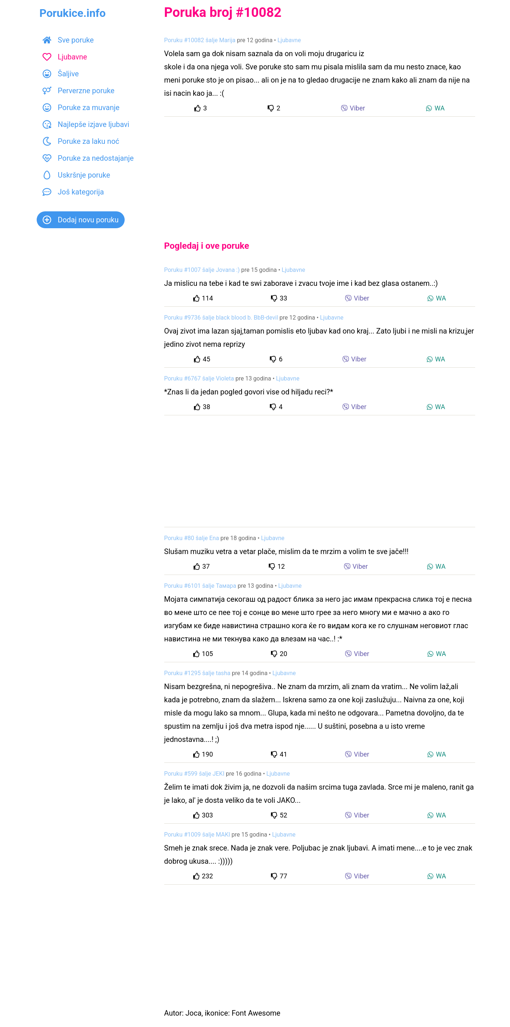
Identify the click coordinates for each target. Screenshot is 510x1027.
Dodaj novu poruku (81, 219)
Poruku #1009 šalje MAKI (197, 834)
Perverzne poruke (79, 90)
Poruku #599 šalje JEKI (194, 773)
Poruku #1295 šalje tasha (197, 673)
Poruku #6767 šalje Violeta (199, 378)
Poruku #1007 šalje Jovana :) (202, 269)
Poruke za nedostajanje (88, 158)
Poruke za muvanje (81, 107)
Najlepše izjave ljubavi (86, 124)
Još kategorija (73, 191)
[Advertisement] (319, 172)
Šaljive (61, 73)
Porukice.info (73, 13)
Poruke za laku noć (81, 141)
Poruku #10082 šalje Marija (200, 40)
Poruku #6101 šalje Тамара (200, 585)
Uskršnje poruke (76, 175)
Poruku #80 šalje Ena (191, 538)
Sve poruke (68, 40)
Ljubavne (65, 56)
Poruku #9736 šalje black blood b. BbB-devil (221, 317)
